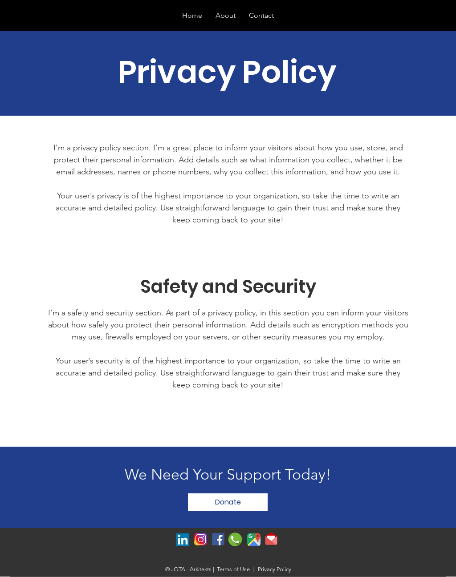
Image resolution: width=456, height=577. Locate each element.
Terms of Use (233, 569)
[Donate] (228, 502)
